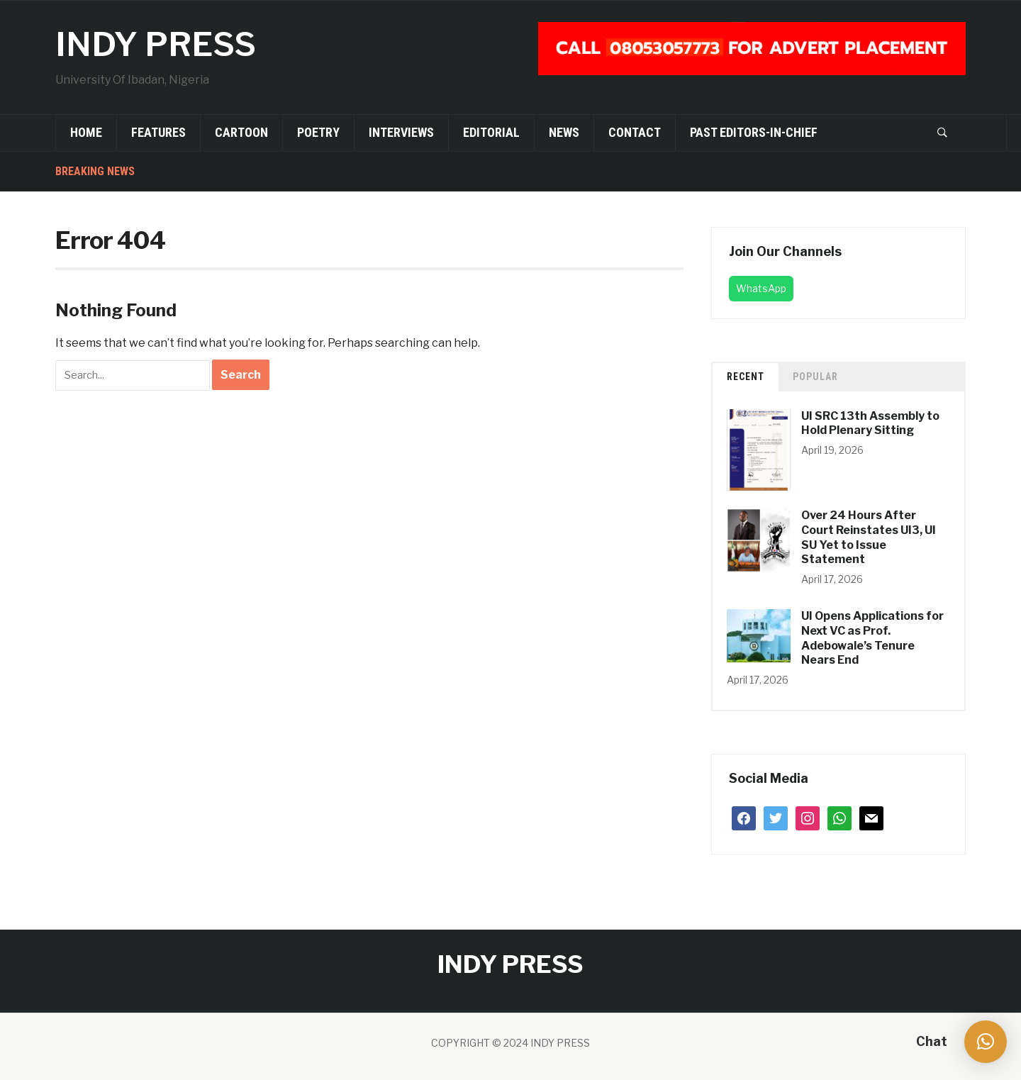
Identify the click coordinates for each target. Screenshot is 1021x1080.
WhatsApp (761, 288)
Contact (634, 132)
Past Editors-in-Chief (754, 132)
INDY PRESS (157, 44)
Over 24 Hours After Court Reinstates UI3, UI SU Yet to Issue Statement (868, 537)
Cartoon (241, 132)
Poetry (318, 132)
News (564, 132)
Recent (745, 376)
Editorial (491, 132)
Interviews (401, 132)
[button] (985, 1041)
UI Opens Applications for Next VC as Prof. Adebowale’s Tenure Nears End (872, 638)
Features (158, 132)
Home (86, 132)
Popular (815, 376)
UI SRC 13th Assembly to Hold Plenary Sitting (870, 423)
